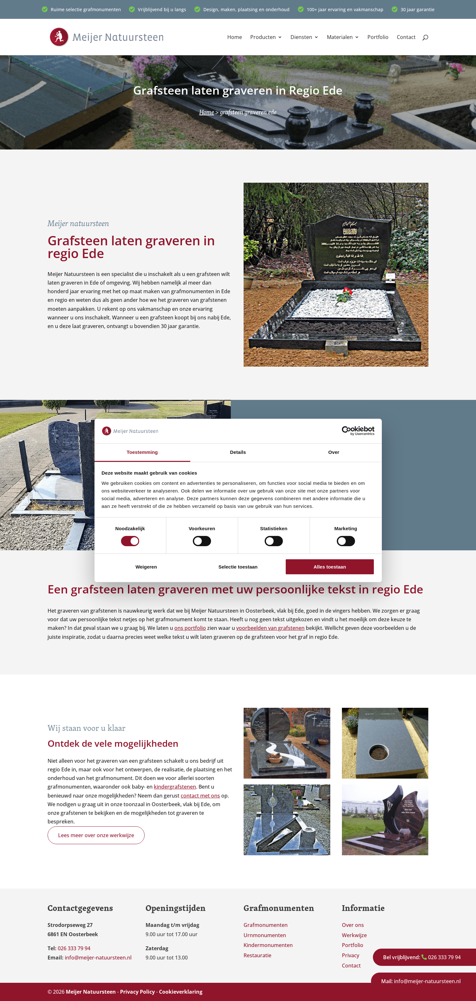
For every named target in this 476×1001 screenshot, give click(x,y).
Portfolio (378, 38)
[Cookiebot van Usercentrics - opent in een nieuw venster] (346, 431)
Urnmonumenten (265, 935)
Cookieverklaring (180, 991)
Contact (406, 38)
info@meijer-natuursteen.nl (421, 981)
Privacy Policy (137, 991)
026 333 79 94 (422, 957)
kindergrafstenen (175, 786)
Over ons (353, 924)
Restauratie (257, 955)
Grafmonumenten (266, 924)
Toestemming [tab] (142, 452)
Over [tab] (333, 452)
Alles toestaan (330, 566)
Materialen (340, 38)
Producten (263, 38)
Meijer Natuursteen (91, 991)
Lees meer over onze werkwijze (96, 835)
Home (234, 38)
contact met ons (200, 795)
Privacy (350, 955)
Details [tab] (238, 452)
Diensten (301, 38)
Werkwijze (354, 935)
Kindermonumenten (268, 945)
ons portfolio (190, 627)
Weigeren (146, 566)
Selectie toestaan (238, 566)
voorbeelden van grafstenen (270, 627)
